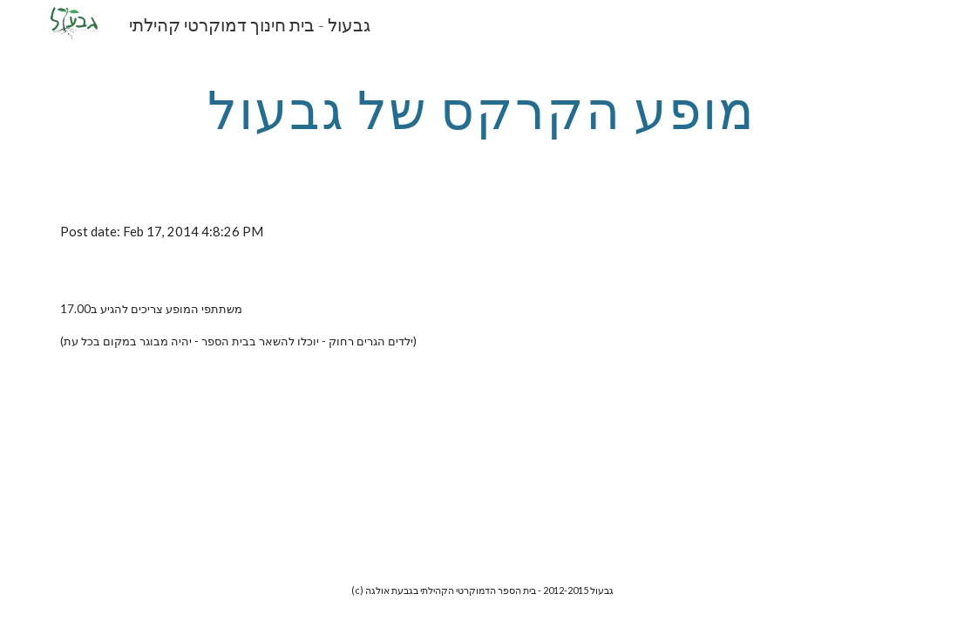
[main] (482, 109)
